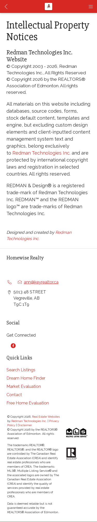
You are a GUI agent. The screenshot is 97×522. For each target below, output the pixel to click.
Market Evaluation (23, 386)
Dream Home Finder (25, 378)
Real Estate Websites (46, 416)
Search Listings (20, 369)
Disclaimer (25, 425)
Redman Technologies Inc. (41, 153)
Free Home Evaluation (27, 403)
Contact (14, 394)
